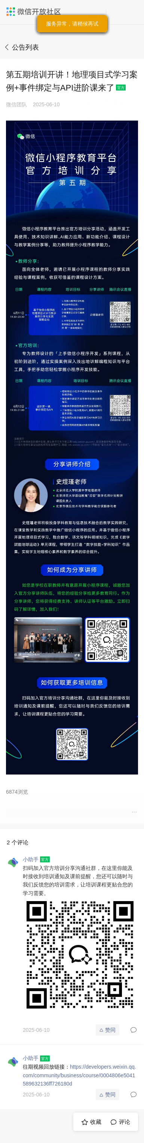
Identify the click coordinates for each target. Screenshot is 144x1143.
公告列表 (25, 47)
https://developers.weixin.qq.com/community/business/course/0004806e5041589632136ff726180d (79, 1075)
